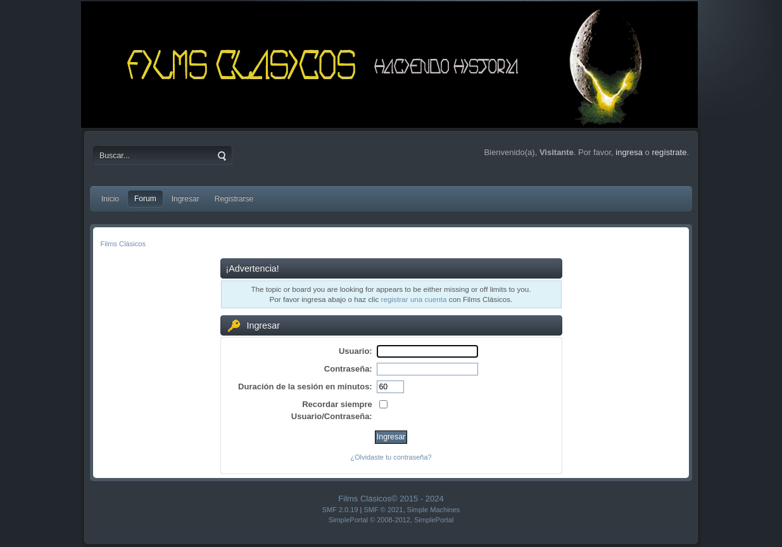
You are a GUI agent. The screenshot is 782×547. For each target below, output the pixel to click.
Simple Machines (433, 509)
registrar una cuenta (414, 299)
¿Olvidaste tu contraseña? (390, 457)
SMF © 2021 (383, 509)
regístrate (669, 152)
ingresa (629, 152)
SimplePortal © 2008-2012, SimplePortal (391, 520)
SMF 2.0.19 (340, 509)
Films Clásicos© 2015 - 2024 (390, 498)
